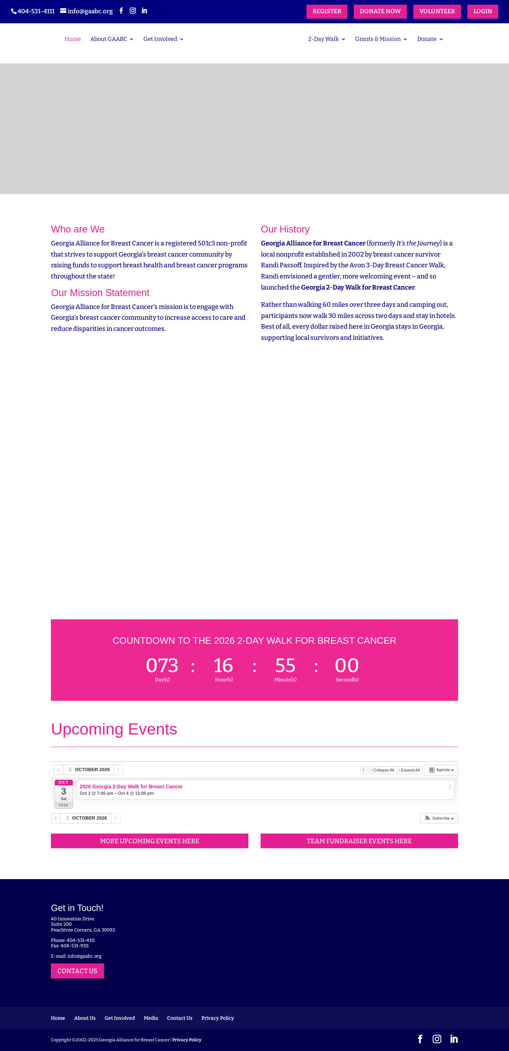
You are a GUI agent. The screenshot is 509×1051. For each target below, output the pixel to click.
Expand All (410, 770)
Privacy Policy (217, 1018)
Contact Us (179, 1018)
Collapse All (383, 770)
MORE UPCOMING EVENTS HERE (149, 841)
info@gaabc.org (84, 956)
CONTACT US (77, 971)
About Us (85, 1018)
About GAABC (108, 39)
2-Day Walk (323, 39)
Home (73, 39)
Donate (427, 39)
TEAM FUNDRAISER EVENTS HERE (359, 841)
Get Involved (160, 39)
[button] (438, 818)
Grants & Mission (378, 39)
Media (151, 1018)
